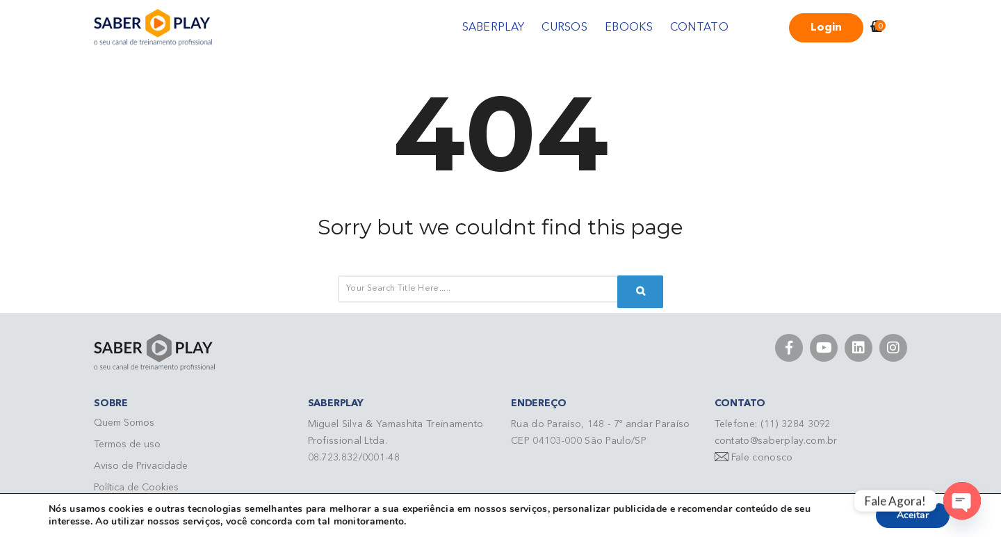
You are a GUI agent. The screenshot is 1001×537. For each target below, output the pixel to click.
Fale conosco (762, 458)
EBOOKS (629, 27)
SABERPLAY (493, 27)
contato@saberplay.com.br (776, 441)
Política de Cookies (136, 487)
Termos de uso (127, 444)
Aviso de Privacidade (141, 466)
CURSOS (564, 27)
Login (826, 27)
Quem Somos (124, 423)
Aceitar (913, 515)
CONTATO (699, 27)
